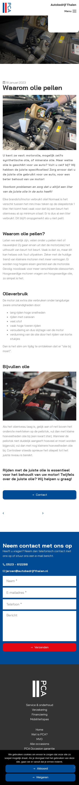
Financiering (39, 714)
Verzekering (39, 709)
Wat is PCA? (39, 734)
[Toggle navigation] (74, 11)
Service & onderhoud (39, 705)
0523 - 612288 (15, 564)
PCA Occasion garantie (39, 748)
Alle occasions (39, 744)
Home (39, 729)
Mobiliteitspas (39, 719)
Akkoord (42, 768)
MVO (39, 739)
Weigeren (42, 777)
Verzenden (41, 647)
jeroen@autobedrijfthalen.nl (25, 571)
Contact (41, 494)
